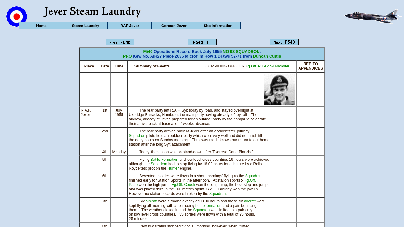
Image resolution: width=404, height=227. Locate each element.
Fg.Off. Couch (183, 185)
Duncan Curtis (267, 56)
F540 (148, 51)
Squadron (137, 135)
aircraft (151, 201)
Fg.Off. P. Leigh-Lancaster (267, 66)
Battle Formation (164, 159)
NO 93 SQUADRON (241, 51)
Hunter (173, 168)
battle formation (208, 205)
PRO (127, 56)
